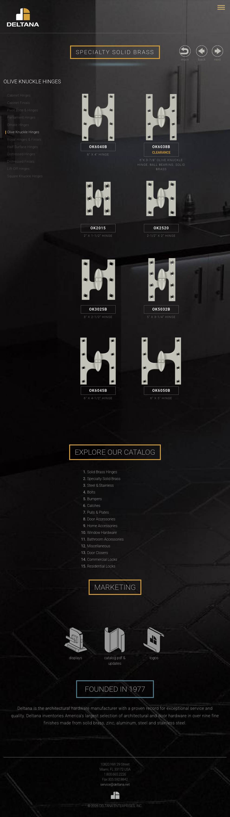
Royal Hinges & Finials (24, 140)
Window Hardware (102, 532)
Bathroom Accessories (105, 539)
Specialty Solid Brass (104, 479)
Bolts (91, 492)
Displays (75, 658)
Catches (93, 505)
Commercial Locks (102, 559)
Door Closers (97, 553)
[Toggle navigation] (221, 7)
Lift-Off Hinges (18, 169)
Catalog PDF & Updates (115, 661)
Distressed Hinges (21, 154)
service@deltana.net (115, 785)
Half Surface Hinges (22, 147)
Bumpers (94, 499)
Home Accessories (102, 526)
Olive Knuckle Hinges (23, 132)
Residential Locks (101, 566)
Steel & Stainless (100, 485)
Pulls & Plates (98, 512)
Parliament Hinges (21, 118)
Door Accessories (101, 519)
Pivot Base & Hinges (22, 110)
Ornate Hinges (18, 125)
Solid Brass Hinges (102, 472)
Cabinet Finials (18, 103)
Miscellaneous (98, 546)
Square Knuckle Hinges (25, 176)
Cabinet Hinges (19, 95)
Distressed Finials (20, 162)
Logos (153, 658)
